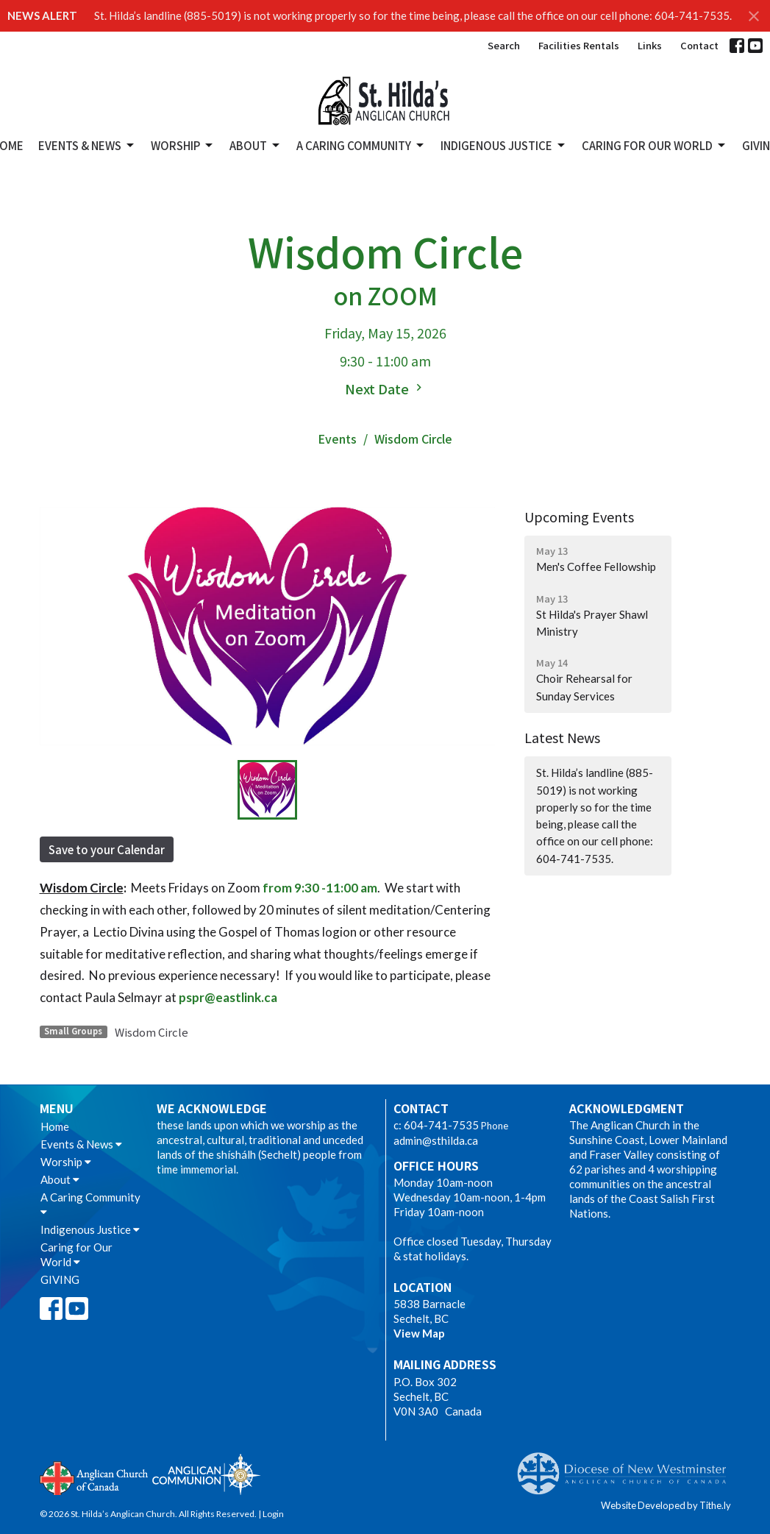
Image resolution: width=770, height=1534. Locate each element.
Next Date (385, 388)
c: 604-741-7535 (436, 1125)
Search (504, 45)
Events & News (87, 145)
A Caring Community (361, 145)
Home (54, 1126)
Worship (183, 145)
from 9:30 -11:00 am (320, 887)
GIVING (59, 1279)
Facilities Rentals (578, 45)
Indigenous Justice (504, 145)
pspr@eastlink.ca (228, 997)
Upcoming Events (579, 516)
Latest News (562, 737)
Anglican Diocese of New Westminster (627, 1466)
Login (273, 1513)
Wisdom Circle (151, 1032)
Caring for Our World (654, 145)
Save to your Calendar (107, 849)
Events (337, 438)
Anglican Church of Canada (94, 1476)
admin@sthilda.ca (435, 1140)
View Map (419, 1333)
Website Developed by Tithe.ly (666, 1505)
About (255, 145)
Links (650, 45)
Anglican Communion (206, 1474)
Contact (699, 45)
